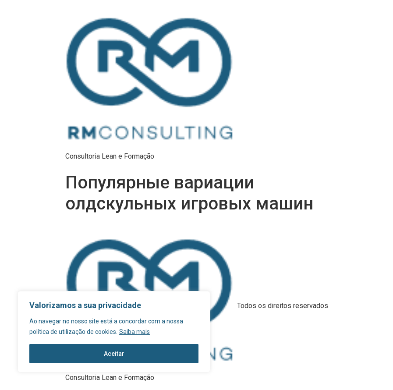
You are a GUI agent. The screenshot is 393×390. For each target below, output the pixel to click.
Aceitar (114, 353)
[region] (114, 331)
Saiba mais (134, 331)
